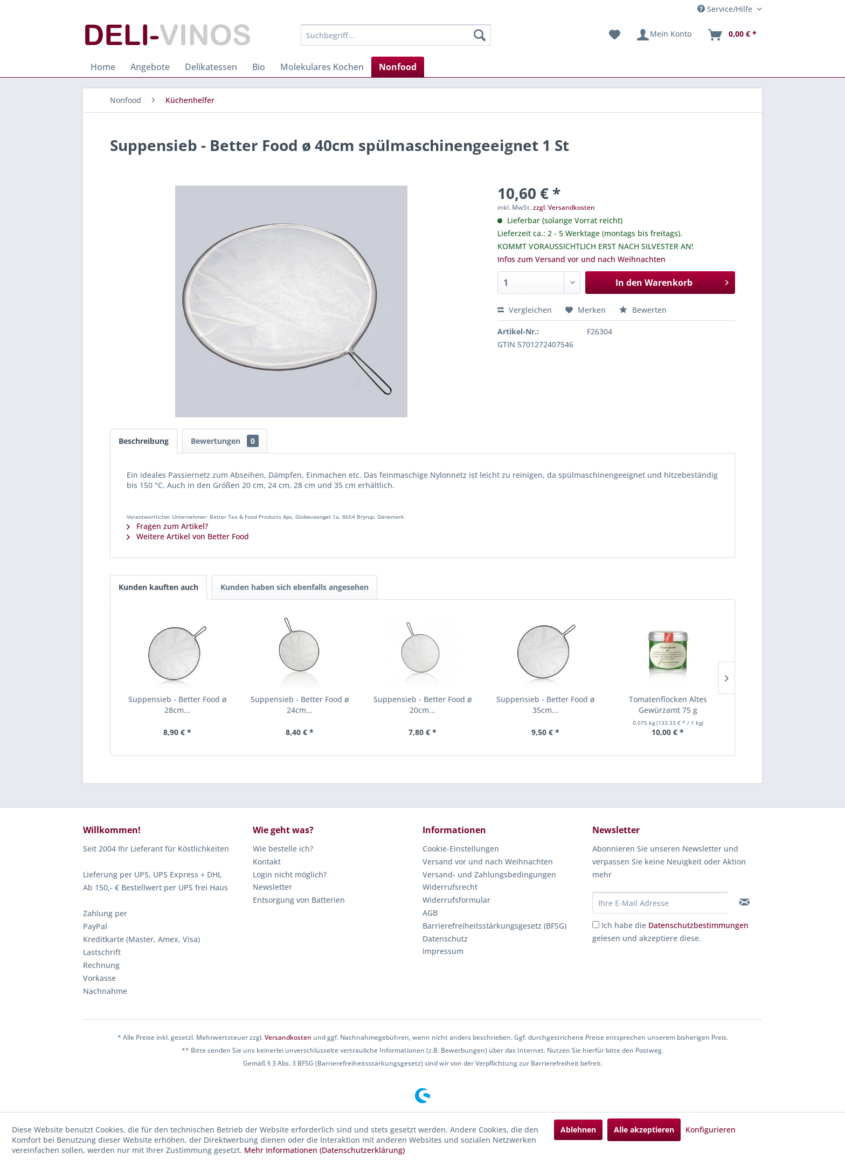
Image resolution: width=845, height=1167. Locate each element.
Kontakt (267, 861)
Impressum (442, 951)
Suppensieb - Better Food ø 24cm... (300, 704)
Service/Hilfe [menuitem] (725, 9)
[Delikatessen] (211, 67)
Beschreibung (144, 441)
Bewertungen (225, 441)
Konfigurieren (710, 1129)
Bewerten (643, 310)
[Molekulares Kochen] (322, 67)
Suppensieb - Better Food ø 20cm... (422, 704)
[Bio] (259, 67)
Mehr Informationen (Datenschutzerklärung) (324, 1150)
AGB (430, 913)
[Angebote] (150, 67)
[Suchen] (479, 35)
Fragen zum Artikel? (167, 526)
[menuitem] (396, 35)
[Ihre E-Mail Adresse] (660, 903)
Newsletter (272, 887)
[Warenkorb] (732, 35)
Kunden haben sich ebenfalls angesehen (294, 587)
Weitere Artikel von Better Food (188, 536)
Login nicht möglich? (290, 874)
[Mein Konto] (664, 35)
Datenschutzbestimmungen (698, 925)
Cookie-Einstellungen (460, 848)
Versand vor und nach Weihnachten (487, 861)
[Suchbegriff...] (396, 35)
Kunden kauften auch (158, 587)
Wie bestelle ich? (283, 848)
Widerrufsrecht (449, 887)
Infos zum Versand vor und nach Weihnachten (581, 259)
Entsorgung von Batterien (299, 900)
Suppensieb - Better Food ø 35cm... (545, 704)
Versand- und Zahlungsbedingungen (489, 874)
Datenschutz (445, 938)
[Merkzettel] (615, 35)
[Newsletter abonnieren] (744, 902)
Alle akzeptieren (644, 1129)
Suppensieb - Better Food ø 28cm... (177, 704)
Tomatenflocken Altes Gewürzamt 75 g (668, 704)
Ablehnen (578, 1129)
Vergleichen (524, 310)
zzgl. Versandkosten (564, 207)
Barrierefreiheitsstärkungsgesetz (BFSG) (494, 926)
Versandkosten (288, 1037)
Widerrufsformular (456, 900)
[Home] (103, 67)
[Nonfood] (397, 67)
